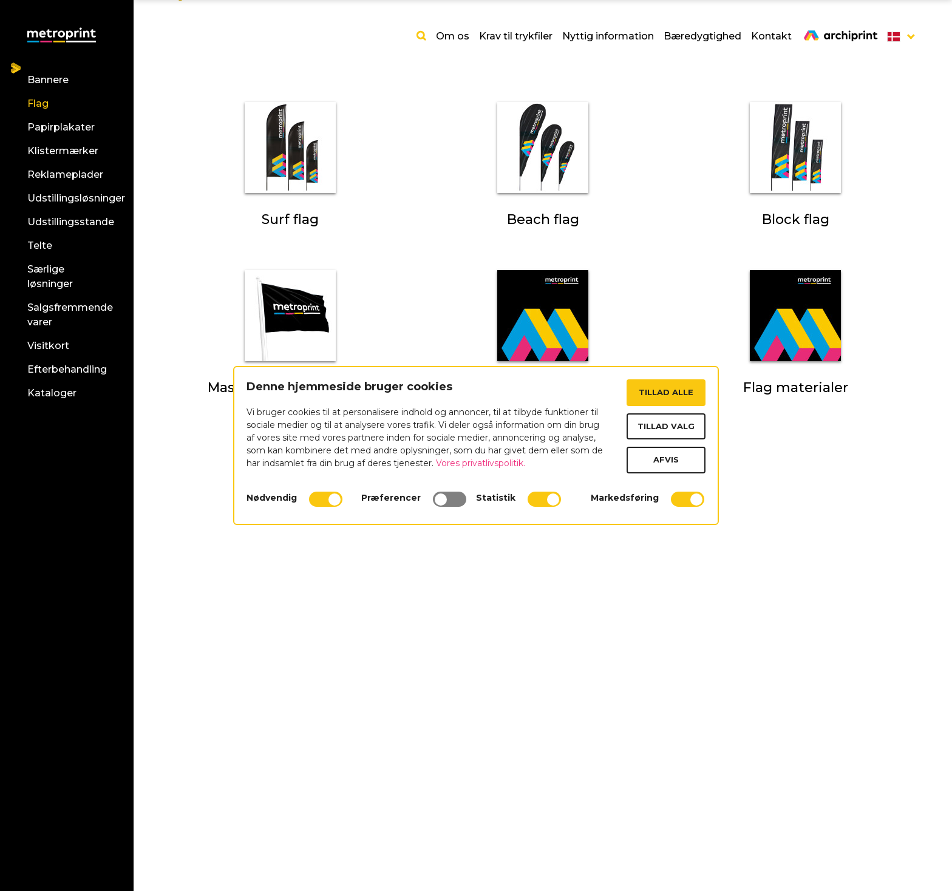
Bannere (48, 80)
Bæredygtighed (702, 36)
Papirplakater (61, 127)
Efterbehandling (67, 369)
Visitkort (48, 345)
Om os (452, 36)
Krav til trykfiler (515, 36)
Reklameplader (65, 174)
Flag (38, 103)
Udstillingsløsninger (76, 198)
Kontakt (771, 36)
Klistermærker (62, 151)
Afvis (666, 459)
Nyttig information (608, 36)
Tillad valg (666, 426)
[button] (897, 36)
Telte (39, 245)
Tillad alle (666, 392)
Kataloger (51, 393)
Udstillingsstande (70, 222)
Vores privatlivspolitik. (480, 463)
